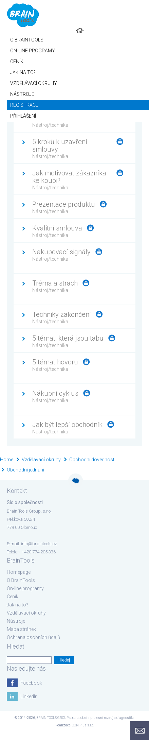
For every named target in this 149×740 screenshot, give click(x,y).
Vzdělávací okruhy (41, 459)
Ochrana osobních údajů (33, 637)
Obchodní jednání (25, 469)
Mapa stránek (21, 629)
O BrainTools (21, 580)
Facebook (31, 683)
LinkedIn (29, 696)
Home (6, 459)
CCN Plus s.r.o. (83, 725)
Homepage (19, 572)
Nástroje (16, 621)
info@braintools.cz (39, 543)
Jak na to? (17, 604)
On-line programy (25, 588)
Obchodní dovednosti (92, 459)
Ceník (12, 596)
